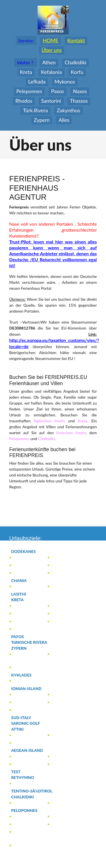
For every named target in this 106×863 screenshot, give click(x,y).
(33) (28, 810)
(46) (62, 621)
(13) (64, 757)
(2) (20, 573)
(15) (23, 695)
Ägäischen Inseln (49, 420)
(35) (23, 702)
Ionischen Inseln (71, 432)
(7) (60, 735)
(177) (25, 565)
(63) (26, 764)
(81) (30, 750)
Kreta (82, 420)
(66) (27, 710)
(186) (28, 551)
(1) (24, 557)
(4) (59, 565)
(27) (27, 629)
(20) (22, 648)
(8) (23, 621)
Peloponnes (19, 438)
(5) (66, 606)
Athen (49, 62)
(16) (26, 797)
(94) (21, 600)
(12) (26, 832)
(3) (23, 586)
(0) (21, 594)
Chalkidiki (46, 438)
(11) (24, 816)
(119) (31, 688)
